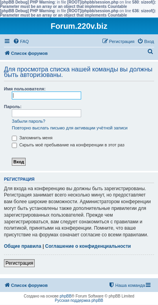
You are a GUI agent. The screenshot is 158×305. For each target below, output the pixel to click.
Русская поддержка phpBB (79, 300)
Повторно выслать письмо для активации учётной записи (70, 127)
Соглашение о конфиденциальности (88, 246)
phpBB (66, 296)
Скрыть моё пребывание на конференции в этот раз (68, 144)
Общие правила (22, 246)
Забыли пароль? (28, 121)
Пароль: (13, 106)
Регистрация (19, 263)
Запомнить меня (32, 137)
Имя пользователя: (25, 88)
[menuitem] (21, 41)
